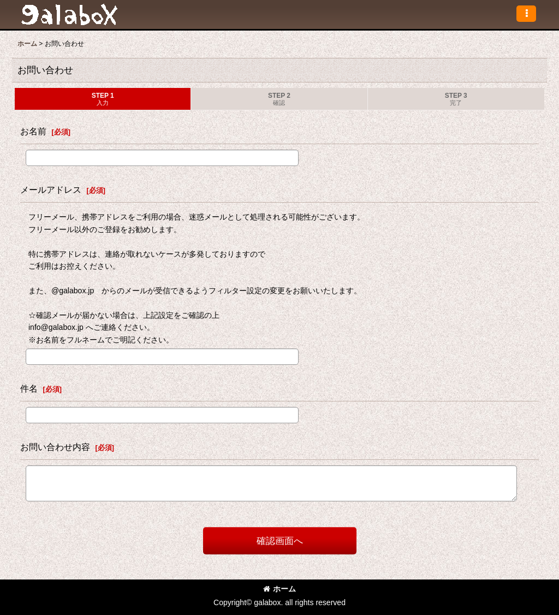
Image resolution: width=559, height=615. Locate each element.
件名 (29, 388)
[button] (526, 13)
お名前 (33, 131)
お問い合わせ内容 (55, 447)
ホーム (279, 588)
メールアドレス (50, 189)
